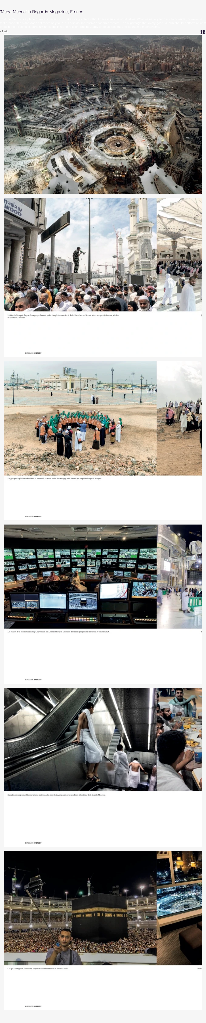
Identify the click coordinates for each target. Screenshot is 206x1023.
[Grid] (202, 32)
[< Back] (6, 31)
